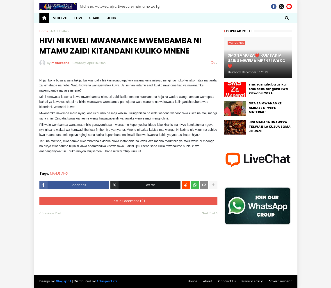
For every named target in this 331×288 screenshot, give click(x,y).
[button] (287, 18)
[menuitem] (44, 18)
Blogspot (63, 281)
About (207, 281)
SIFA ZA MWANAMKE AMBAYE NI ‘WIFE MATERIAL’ (265, 107)
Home (43, 31)
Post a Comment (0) (128, 201)
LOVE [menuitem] (78, 18)
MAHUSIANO (60, 31)
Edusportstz (107, 281)
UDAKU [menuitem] (94, 18)
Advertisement (280, 281)
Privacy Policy (252, 281)
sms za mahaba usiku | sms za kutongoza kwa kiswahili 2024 (268, 88)
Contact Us (227, 281)
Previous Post (51, 213)
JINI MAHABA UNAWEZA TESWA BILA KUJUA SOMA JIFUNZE (269, 126)
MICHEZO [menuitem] (60, 18)
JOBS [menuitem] (111, 18)
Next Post (208, 213)
